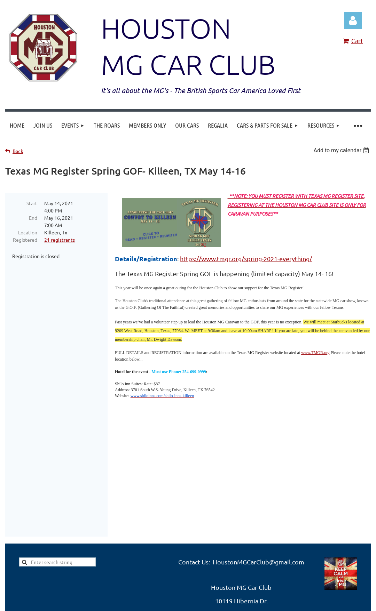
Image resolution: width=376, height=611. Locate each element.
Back (18, 151)
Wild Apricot (288, 593)
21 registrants (59, 239)
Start (31, 203)
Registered (25, 239)
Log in (353, 20)
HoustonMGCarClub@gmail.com (258, 502)
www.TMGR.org (315, 352)
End (33, 218)
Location (27, 232)
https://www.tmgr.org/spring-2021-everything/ (246, 258)
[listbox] (342, 150)
